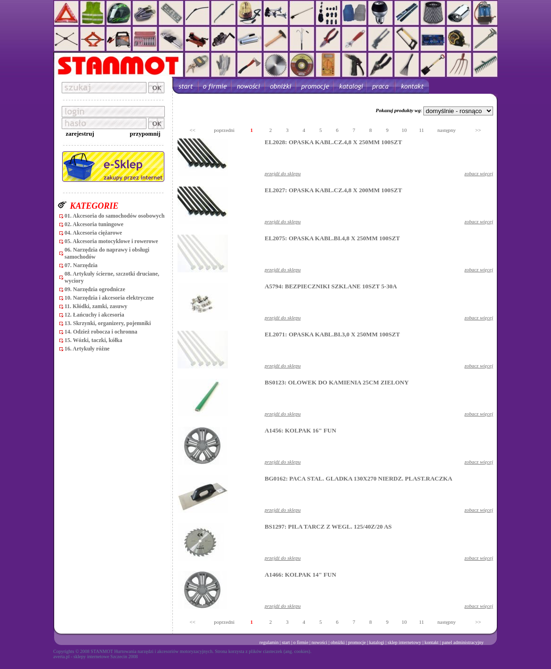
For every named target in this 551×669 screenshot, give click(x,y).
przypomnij (145, 133)
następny (447, 130)
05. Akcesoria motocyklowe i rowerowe (111, 241)
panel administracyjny (463, 642)
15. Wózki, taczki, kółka (93, 340)
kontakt (431, 642)
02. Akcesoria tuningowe (94, 224)
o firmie (300, 642)
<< (192, 130)
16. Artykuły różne (87, 348)
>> (478, 130)
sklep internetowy (404, 642)
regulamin (269, 642)
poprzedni (224, 130)
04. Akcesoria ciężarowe (93, 232)
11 (421, 130)
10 (404, 130)
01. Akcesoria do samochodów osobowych (114, 215)
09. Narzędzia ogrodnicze (95, 289)
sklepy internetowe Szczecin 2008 (105, 656)
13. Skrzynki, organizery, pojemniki (108, 323)
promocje (357, 642)
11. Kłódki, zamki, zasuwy (96, 306)
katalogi (376, 642)
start (286, 642)
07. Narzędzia (81, 265)
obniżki (338, 642)
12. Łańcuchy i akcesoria (94, 314)
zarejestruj (79, 133)
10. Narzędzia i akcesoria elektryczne (109, 297)
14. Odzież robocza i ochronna (101, 331)
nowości (319, 642)
